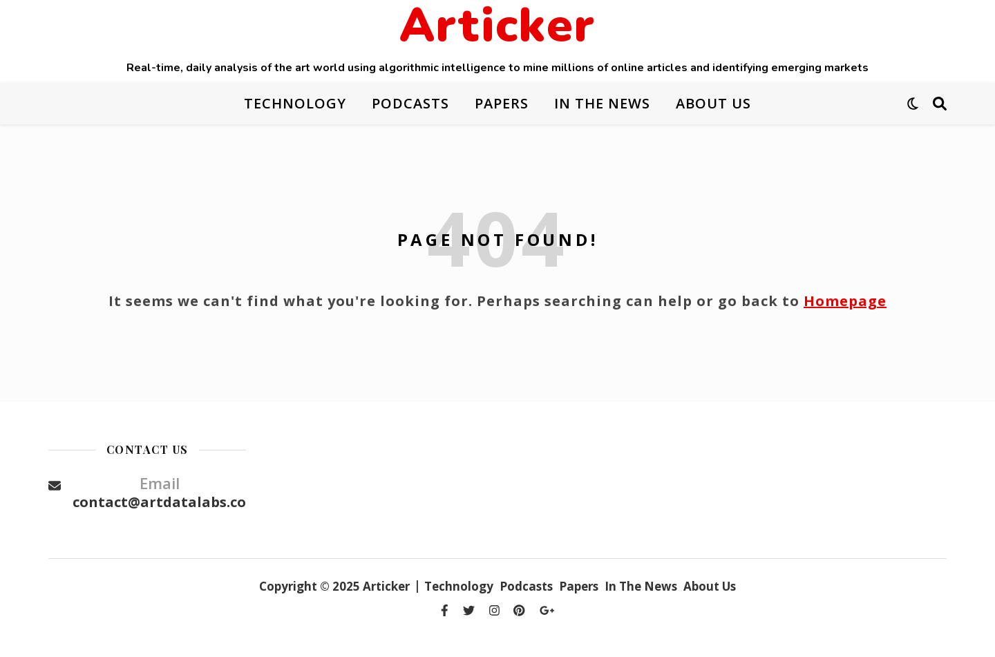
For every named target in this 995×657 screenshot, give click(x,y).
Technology (295, 103)
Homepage (845, 301)
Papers (502, 103)
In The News (602, 103)
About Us (713, 103)
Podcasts (410, 103)
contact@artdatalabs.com (166, 502)
